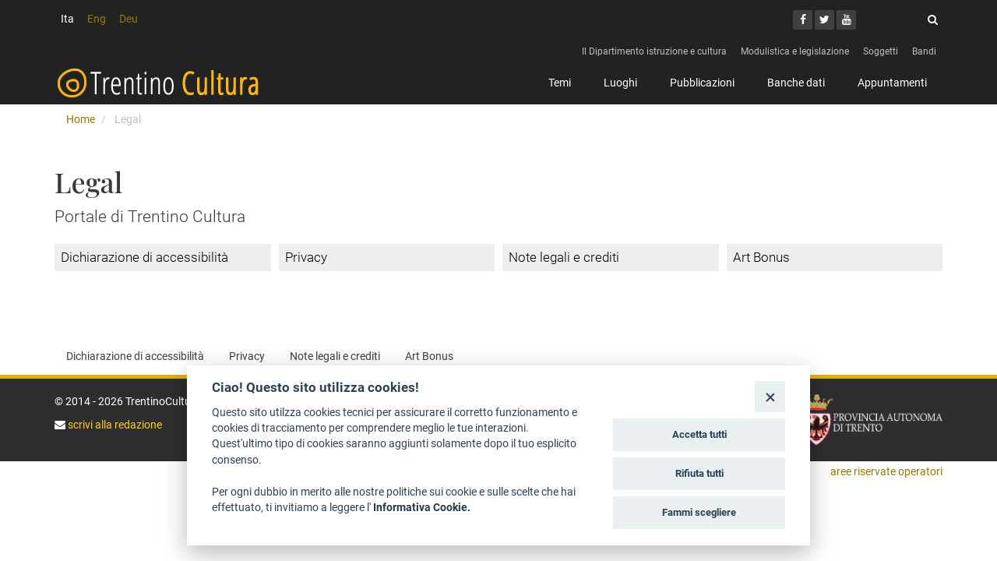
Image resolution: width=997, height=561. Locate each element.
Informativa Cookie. (421, 507)
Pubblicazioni (702, 82)
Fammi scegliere (699, 512)
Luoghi (620, 82)
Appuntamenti (892, 82)
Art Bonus (761, 257)
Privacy (306, 257)
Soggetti (880, 51)
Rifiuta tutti (699, 473)
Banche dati (796, 82)
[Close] (770, 396)
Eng (96, 18)
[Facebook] (802, 20)
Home (80, 119)
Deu (128, 18)
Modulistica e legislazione (795, 51)
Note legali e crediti (564, 257)
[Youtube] (846, 20)
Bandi (924, 51)
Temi (559, 82)
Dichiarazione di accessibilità (144, 257)
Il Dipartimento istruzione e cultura (654, 51)
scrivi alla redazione (113, 424)
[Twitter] (824, 20)
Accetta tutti (699, 434)
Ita (67, 18)
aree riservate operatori (886, 471)
